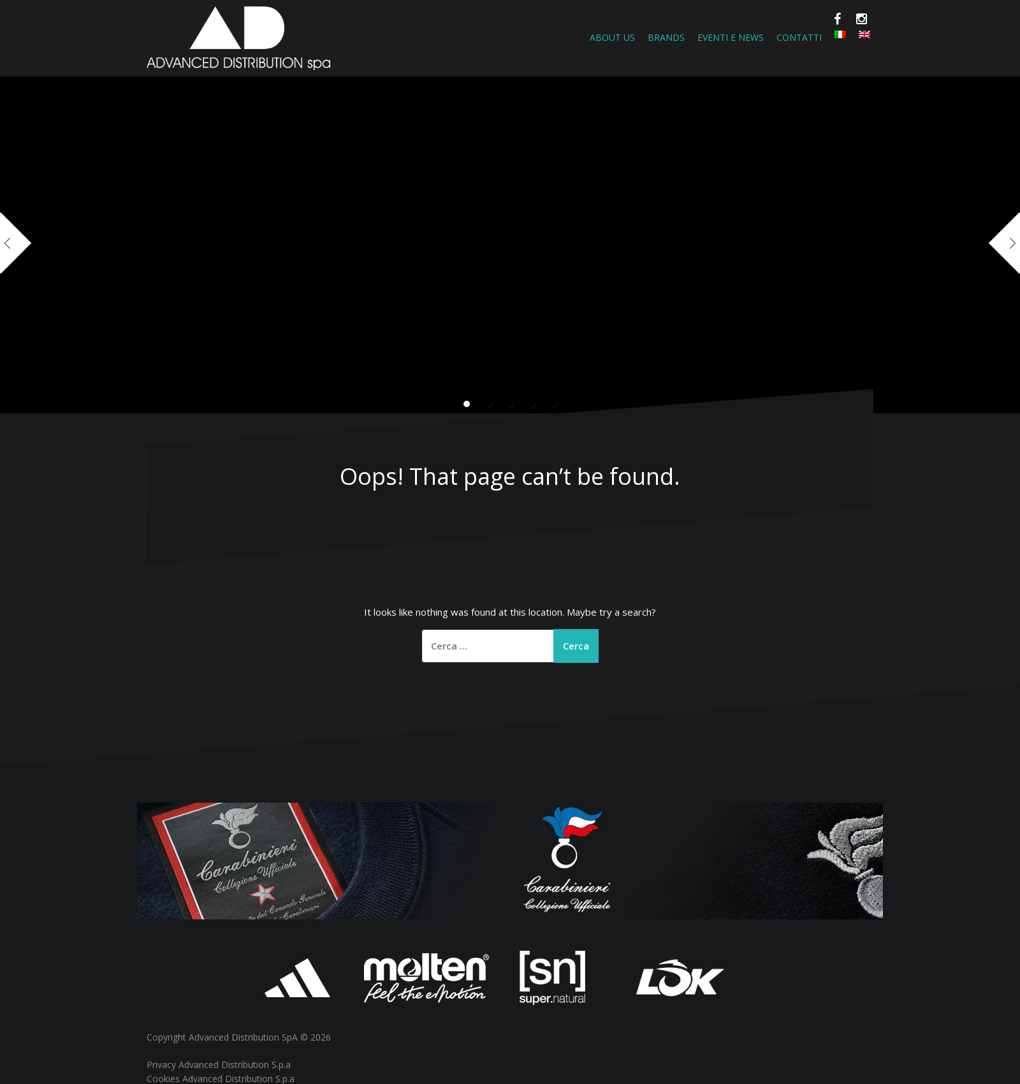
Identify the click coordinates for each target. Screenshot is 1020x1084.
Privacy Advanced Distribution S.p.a (219, 1064)
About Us (612, 37)
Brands (666, 37)
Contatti (799, 37)
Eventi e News (730, 37)
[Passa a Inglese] (864, 34)
